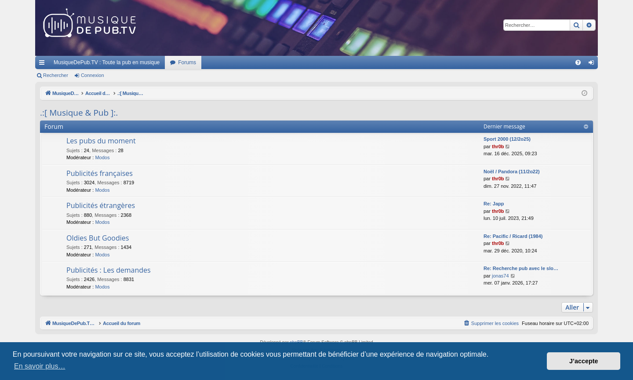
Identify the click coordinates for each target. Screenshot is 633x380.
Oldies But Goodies (97, 238)
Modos (102, 157)
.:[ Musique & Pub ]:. (79, 112)
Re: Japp (494, 203)
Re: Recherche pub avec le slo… (521, 268)
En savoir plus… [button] (39, 366)
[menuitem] (578, 62)
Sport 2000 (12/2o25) (507, 139)
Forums (187, 62)
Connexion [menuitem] (593, 64)
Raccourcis (43, 64)
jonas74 (500, 275)
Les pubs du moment (101, 141)
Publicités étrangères (100, 205)
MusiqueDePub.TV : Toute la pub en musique (107, 62)
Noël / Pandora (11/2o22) (512, 171)
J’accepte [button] (583, 361)
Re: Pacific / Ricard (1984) (513, 236)
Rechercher (55, 75)
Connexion (92, 75)
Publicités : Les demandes (108, 270)
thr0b (498, 146)
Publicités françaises (99, 173)
